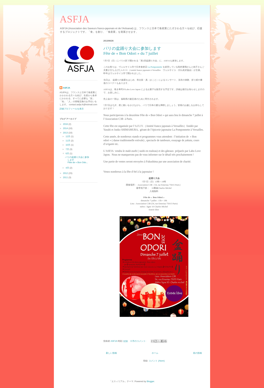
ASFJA (74, 19)
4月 (68, 168)
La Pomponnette (155, 67)
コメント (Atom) (157, 360)
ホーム (155, 353)
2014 (66, 128)
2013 (66, 132)
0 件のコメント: (138, 341)
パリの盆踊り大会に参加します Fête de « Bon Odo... (89, 160)
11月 (68, 140)
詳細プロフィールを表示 (72, 108)
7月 (68, 149)
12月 (68, 136)
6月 (68, 153)
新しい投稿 (111, 353)
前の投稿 (197, 353)
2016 (66, 124)
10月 (68, 145)
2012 (66, 173)
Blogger (150, 381)
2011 (66, 177)
